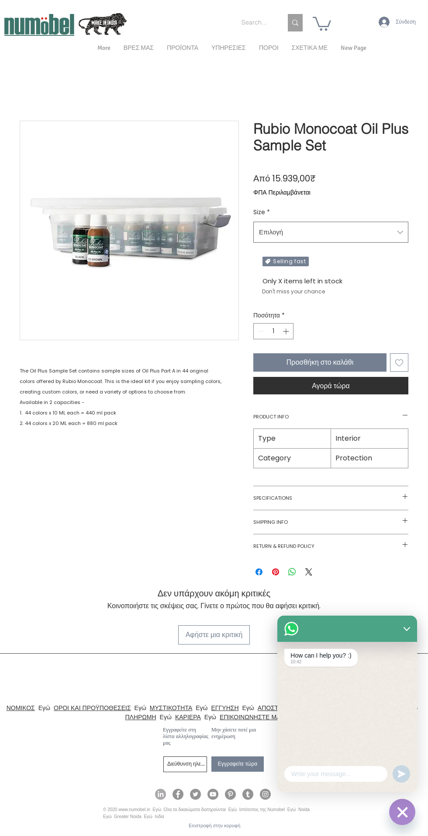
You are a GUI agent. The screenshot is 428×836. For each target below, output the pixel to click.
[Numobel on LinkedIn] (160, 794)
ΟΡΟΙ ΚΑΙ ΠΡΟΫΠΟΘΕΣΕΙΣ (92, 708)
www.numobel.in (134, 809)
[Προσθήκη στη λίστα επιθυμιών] (399, 362)
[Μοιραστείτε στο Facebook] (259, 572)
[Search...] (255, 22)
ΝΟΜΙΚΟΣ (21, 708)
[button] (309, 48)
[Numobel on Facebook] (178, 794)
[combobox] (330, 232)
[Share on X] (309, 572)
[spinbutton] (273, 331)
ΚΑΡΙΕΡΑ (188, 717)
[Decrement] (260, 331)
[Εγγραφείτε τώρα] (237, 764)
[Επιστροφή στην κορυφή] (214, 825)
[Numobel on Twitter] (195, 794)
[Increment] (286, 331)
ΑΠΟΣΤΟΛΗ (274, 708)
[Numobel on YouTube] (212, 794)
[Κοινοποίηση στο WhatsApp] (292, 572)
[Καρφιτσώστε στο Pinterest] (275, 572)
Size (261, 212)
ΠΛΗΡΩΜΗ (140, 717)
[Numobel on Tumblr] (247, 794)
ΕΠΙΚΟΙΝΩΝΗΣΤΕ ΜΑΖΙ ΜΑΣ (260, 717)
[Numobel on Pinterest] (230, 794)
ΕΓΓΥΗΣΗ (225, 708)
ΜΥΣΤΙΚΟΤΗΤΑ (171, 708)
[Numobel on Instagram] (265, 794)
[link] (322, 23)
